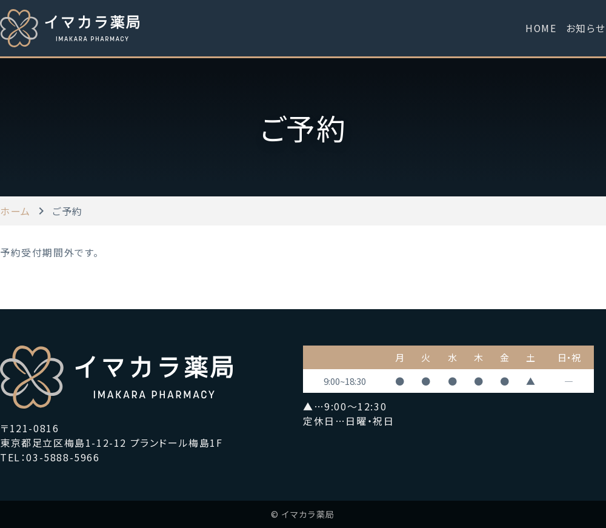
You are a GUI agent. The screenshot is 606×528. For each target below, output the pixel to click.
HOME (540, 28)
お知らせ (586, 28)
